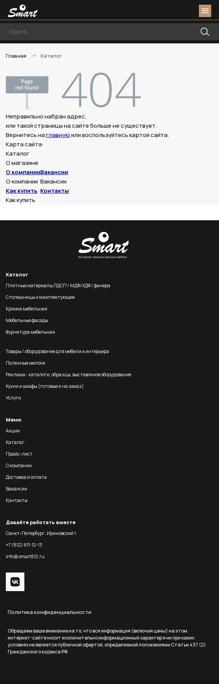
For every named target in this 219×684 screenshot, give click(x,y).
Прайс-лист (19, 454)
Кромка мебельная (26, 308)
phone (161, 10)
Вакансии (54, 172)
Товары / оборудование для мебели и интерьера (57, 351)
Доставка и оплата (26, 477)
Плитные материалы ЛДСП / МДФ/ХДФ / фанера (58, 285)
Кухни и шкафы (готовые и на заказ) (45, 386)
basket (189, 10)
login (175, 10)
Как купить (22, 191)
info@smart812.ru (25, 556)
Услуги (13, 397)
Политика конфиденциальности (49, 612)
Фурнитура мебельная (30, 332)
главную (58, 135)
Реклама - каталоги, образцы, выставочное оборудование (68, 374)
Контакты (54, 191)
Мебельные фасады (27, 320)
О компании (23, 172)
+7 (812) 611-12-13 (24, 545)
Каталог (15, 442)
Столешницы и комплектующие (40, 297)
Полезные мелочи (25, 363)
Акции (13, 430)
